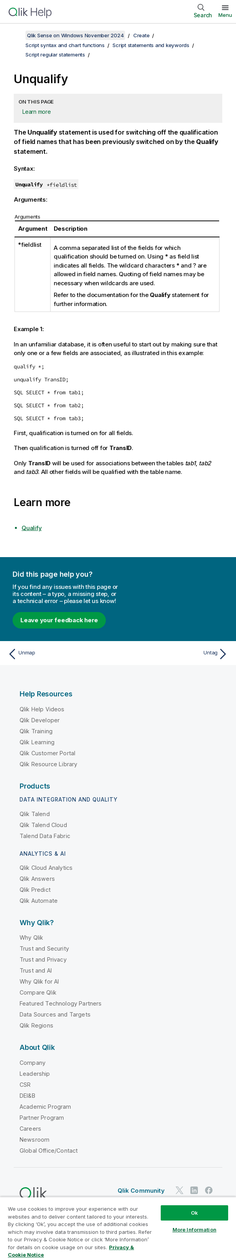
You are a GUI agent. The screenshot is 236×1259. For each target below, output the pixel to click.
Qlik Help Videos (42, 709)
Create (141, 35)
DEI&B (27, 1095)
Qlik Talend (35, 814)
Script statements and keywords (151, 45)
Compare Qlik (38, 992)
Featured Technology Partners (61, 1003)
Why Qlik (31, 937)
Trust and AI (36, 970)
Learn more (36, 111)
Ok (194, 1213)
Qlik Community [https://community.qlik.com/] (141, 1190)
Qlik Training (36, 731)
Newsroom (34, 1139)
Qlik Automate (39, 900)
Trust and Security (44, 948)
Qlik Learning (37, 742)
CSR (25, 1084)
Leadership (35, 1073)
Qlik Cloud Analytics (46, 867)
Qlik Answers (37, 878)
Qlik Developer (40, 720)
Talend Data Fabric (45, 836)
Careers (30, 1128)
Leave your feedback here (59, 620)
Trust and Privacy (43, 959)
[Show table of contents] (16, 35)
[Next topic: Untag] (175, 654)
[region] (118, 1228)
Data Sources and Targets (55, 1014)
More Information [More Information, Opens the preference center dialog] (194, 1229)
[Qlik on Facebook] (209, 1190)
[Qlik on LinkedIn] (194, 1190)
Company (32, 1062)
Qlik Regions (36, 1025)
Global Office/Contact (49, 1150)
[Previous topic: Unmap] (61, 654)
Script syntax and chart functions (65, 45)
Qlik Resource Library (48, 764)
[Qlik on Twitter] (179, 1190)
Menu (225, 15)
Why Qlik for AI (39, 981)
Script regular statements (55, 54)
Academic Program (45, 1106)
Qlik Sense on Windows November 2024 (75, 35)
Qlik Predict (35, 889)
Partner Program (42, 1117)
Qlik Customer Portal (47, 753)
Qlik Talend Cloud (43, 825)
